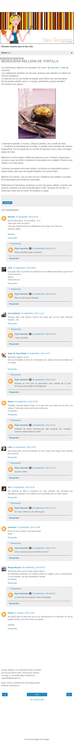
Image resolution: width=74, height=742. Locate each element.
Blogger (46, 739)
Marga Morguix (14, 567)
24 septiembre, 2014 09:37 (27, 217)
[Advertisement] (37, 7)
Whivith (11, 217)
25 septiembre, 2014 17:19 (43, 508)
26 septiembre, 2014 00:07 (33, 567)
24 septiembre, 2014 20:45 (26, 401)
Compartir (7, 203)
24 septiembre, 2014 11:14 (32, 313)
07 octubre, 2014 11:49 (24, 613)
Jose (10, 268)
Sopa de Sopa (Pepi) (17, 353)
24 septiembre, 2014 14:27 (38, 353)
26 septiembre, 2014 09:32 (43, 593)
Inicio (37, 694)
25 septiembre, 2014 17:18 (43, 468)
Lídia (10, 447)
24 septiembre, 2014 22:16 (43, 294)
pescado (55, 67)
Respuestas (16, 244)
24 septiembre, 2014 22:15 (43, 248)
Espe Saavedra (21, 248)
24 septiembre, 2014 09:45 (24, 268)
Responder (12, 238)
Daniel (11, 613)
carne (44, 67)
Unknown (12, 527)
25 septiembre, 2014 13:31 (23, 487)
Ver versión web (37, 700)
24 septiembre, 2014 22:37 (24, 447)
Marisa (11, 401)
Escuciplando (14, 313)
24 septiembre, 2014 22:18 (43, 380)
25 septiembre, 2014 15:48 (28, 527)
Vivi (9, 487)
